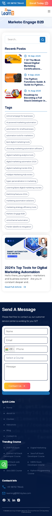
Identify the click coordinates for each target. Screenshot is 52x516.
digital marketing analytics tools (19, 155)
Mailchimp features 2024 (16, 194)
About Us (11, 413)
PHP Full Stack (13, 448)
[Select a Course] (26, 358)
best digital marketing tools (18, 142)
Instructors (11, 425)
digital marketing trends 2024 (19, 168)
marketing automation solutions (20, 201)
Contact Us (12, 436)
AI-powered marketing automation (21, 122)
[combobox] (9, 349)
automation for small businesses (20, 129)
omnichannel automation (17, 220)
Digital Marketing (38, 448)
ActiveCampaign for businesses (19, 116)
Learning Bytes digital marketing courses (23, 188)
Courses (10, 419)
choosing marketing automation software (24, 149)
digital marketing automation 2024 (21, 162)
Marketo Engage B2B (15, 214)
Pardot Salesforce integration (18, 227)
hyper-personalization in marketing (21, 181)
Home (9, 407)
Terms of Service (34, 510)
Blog (9, 430)
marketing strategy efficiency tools (21, 207)
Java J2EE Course (14, 470)
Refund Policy (27, 512)
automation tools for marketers (19, 135)
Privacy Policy (45, 510)
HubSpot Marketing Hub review (19, 175)
